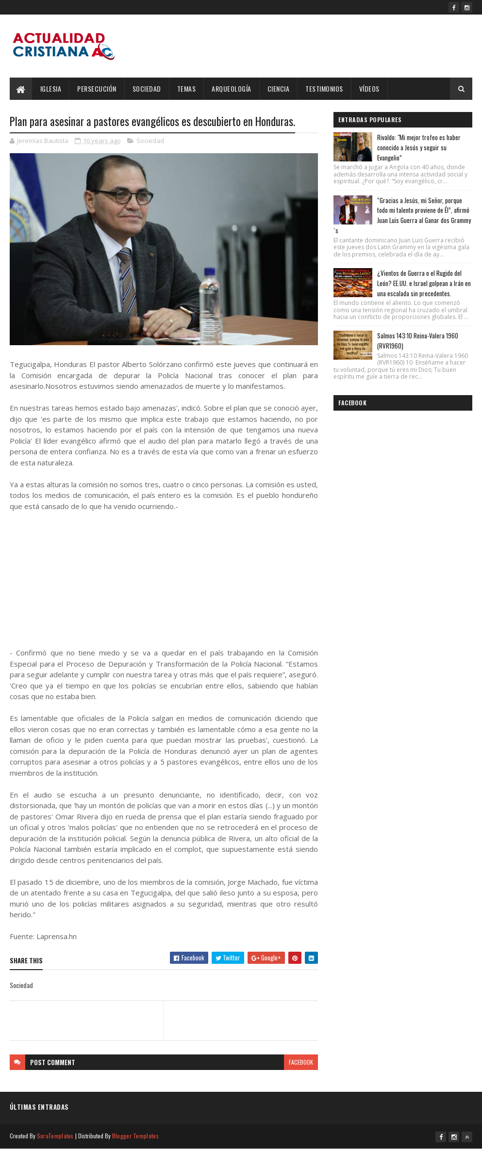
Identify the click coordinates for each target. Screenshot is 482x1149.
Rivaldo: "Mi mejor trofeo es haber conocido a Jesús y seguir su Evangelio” (419, 147)
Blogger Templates (135, 1136)
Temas (186, 88)
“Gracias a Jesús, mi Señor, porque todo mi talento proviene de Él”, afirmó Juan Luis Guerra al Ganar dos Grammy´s (402, 215)
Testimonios (324, 88)
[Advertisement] (164, 579)
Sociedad (147, 88)
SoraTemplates (55, 1136)
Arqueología (231, 88)
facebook (301, 1062)
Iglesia (51, 88)
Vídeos (369, 88)
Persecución (96, 88)
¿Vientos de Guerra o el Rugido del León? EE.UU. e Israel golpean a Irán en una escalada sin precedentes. (424, 283)
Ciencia (278, 88)
